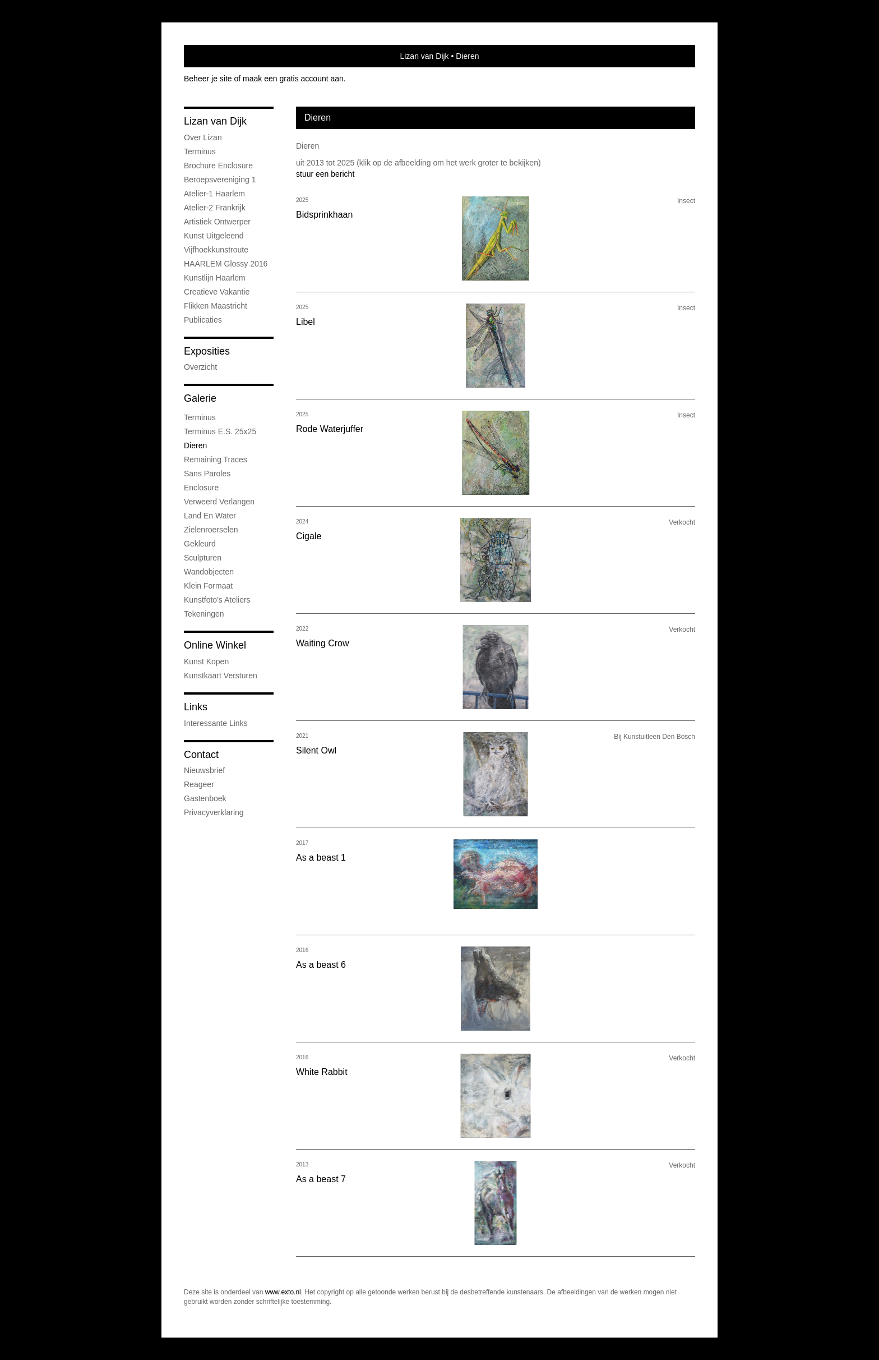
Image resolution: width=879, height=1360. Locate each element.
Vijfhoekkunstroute (216, 249)
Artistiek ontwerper (217, 221)
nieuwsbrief (204, 770)
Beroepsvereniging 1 (220, 179)
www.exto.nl (283, 1292)
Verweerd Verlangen (219, 501)
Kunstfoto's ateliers (217, 599)
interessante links (216, 723)
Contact (201, 754)
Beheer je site (208, 78)
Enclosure (201, 487)
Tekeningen (204, 613)
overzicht (200, 366)
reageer (199, 784)
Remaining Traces (215, 459)
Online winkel (215, 645)
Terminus (200, 151)
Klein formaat (208, 585)
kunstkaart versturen (220, 675)
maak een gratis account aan (293, 78)
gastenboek (205, 798)
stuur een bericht (325, 173)
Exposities (207, 351)
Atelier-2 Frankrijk (215, 207)
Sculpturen (202, 557)
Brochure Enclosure (218, 165)
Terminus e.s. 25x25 (220, 431)
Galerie (200, 398)
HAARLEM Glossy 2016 (225, 263)
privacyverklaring (214, 812)
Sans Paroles (207, 473)
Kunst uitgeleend (214, 235)
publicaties (203, 319)
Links (195, 707)
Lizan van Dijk (424, 56)
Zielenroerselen (211, 529)
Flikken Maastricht (215, 305)
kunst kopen (206, 661)
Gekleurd (200, 543)
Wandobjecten (209, 571)
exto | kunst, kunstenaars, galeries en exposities (215, 56)
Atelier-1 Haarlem (214, 193)
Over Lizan (203, 137)
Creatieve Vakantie (216, 291)
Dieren (195, 445)
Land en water (210, 515)
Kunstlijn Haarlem (215, 277)
